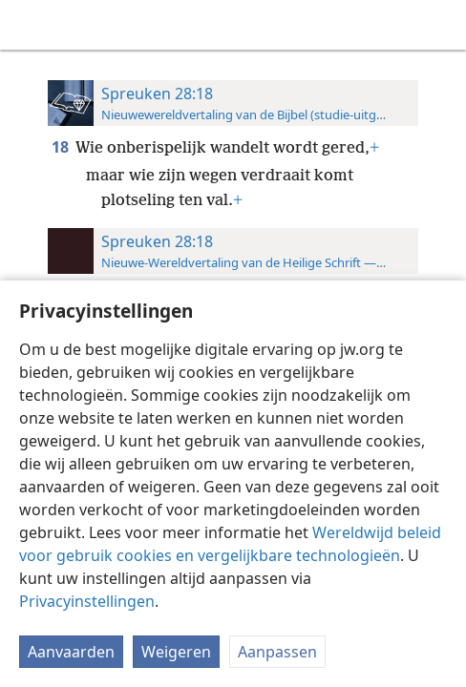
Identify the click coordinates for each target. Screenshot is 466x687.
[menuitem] (28, 25)
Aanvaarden (71, 651)
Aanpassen (277, 651)
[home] (28, 25)
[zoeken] (442, 25)
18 (62, 146)
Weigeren (176, 651)
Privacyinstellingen (87, 601)
